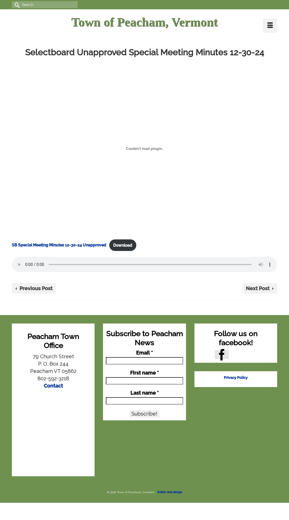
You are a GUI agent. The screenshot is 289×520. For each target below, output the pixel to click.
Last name (144, 393)
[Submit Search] (16, 4)
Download (122, 245)
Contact (53, 386)
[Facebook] (222, 354)
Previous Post (35, 288)
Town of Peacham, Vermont (144, 22)
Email (144, 353)
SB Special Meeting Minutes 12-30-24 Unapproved (59, 245)
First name (144, 373)
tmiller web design (169, 492)
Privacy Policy (236, 377)
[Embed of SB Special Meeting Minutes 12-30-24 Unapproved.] (144, 148)
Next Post (258, 288)
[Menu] (270, 26)
